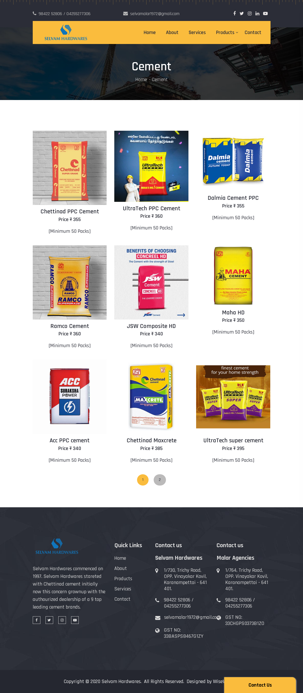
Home (150, 32)
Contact (253, 32)
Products (225, 32)
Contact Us (260, 685)
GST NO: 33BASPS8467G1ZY (183, 633)
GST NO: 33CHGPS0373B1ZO (244, 620)
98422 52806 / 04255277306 (179, 603)
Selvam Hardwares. (121, 681)
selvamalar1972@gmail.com (192, 617)
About (172, 32)
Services (197, 32)
